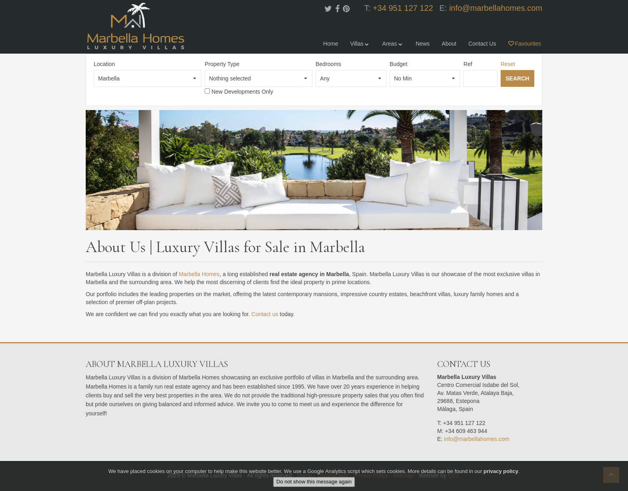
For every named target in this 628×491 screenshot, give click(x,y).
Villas (360, 43)
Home (330, 43)
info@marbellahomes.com (495, 8)
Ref (467, 64)
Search (517, 78)
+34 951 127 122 (403, 8)
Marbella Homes (199, 274)
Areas (392, 43)
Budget (398, 64)
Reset (508, 64)
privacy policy (500, 471)
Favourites (524, 43)
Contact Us (482, 43)
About (449, 43)
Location (104, 64)
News (423, 43)
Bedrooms (328, 64)
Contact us (265, 314)
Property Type (222, 64)
